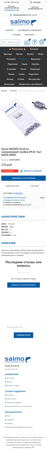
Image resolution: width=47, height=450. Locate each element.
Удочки (19, 54)
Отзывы (16, 35)
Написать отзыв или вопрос (23, 285)
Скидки (10, 423)
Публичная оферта (14, 403)
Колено (30, 54)
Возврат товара (13, 386)
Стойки (21, 79)
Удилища (8, 54)
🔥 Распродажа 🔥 (17, 49)
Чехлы (23, 69)
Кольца (10, 79)
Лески (40, 54)
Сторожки (11, 69)
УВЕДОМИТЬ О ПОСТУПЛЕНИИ (23, 178)
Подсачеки (12, 64)
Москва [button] (19, 193)
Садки (24, 64)
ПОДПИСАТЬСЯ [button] (23, 335)
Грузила (23, 59)
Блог (8, 416)
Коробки (35, 64)
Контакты (29, 35)
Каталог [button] (10, 30)
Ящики (11, 74)
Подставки (34, 74)
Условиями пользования (29, 343)
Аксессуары (9, 84)
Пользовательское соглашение (19, 406)
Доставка (10, 378)
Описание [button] (34, 186)
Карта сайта (11, 399)
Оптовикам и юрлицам (29, 30)
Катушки (34, 49)
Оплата (10, 382)
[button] (12, 10)
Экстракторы (34, 79)
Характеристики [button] (12, 186)
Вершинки (35, 59)
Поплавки (11, 59)
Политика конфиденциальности (20, 427)
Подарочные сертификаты (31, 84)
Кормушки (35, 69)
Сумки (22, 74)
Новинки (10, 420)
